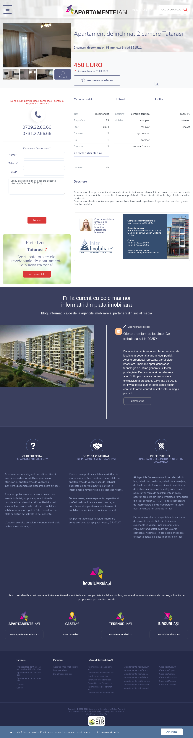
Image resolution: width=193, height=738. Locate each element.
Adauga (142, 10)
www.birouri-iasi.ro (168, 634)
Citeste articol (138, 401)
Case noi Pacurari (167, 681)
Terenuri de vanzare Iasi (99, 680)
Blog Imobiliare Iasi (62, 674)
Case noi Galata (167, 674)
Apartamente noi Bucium (136, 667)
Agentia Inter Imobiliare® (65, 667)
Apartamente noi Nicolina (137, 681)
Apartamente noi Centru (136, 670)
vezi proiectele (37, 274)
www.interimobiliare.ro (138, 250)
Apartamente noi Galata (136, 677)
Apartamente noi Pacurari (137, 684)
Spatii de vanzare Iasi (98, 676)
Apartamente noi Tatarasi (136, 688)
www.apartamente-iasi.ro (24, 634)
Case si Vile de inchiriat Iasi (101, 692)
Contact (20, 684)
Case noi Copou (167, 670)
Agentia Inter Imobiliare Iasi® (101, 709)
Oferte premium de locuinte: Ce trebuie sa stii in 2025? (146, 336)
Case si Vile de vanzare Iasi (101, 673)
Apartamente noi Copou (136, 674)
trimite (37, 220)
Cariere (20, 688)
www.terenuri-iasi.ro (120, 634)
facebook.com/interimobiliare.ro (143, 252)
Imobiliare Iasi (60, 670)
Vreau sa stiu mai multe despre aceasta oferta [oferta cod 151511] (37, 186)
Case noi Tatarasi (167, 684)
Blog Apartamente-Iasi (139, 327)
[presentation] (37, 205)
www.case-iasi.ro (72, 634)
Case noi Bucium (167, 667)
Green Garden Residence (100, 683)
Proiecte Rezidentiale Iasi (29, 668)
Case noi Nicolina (167, 677)
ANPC (99, 711)
